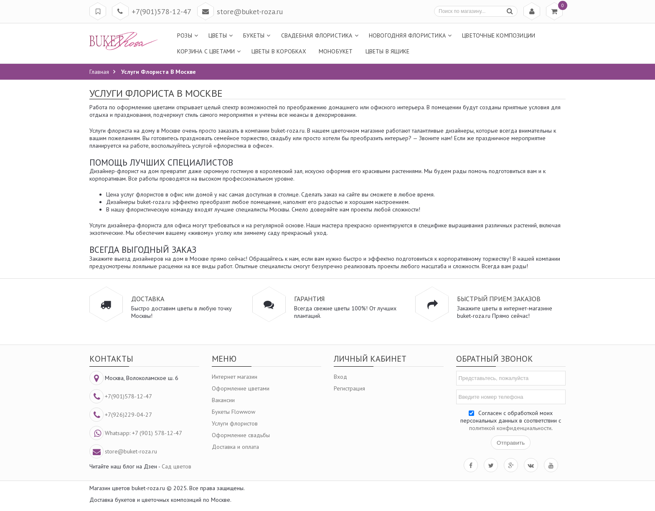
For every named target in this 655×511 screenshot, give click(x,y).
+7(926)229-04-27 (128, 414)
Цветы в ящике (388, 51)
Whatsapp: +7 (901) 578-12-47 (143, 433)
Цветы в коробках (278, 51)
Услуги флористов (235, 423)
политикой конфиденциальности (510, 428)
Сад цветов (176, 466)
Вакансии (223, 400)
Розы (184, 35)
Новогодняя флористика (407, 35)
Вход (340, 376)
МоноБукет (336, 51)
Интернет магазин (234, 376)
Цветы (217, 35)
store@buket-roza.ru (250, 11)
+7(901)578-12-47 (161, 11)
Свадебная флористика (317, 35)
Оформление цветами (240, 388)
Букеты (253, 35)
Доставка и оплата (235, 447)
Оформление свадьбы (241, 435)
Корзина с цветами (206, 51)
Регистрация (349, 388)
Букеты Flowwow (233, 411)
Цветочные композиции (498, 35)
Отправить (511, 443)
